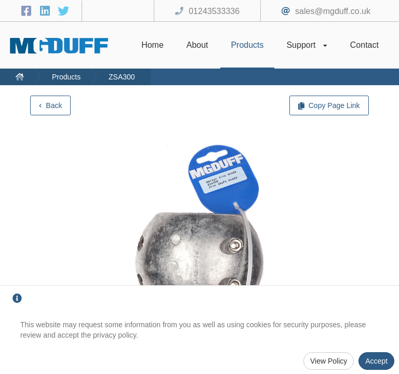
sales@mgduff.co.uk (332, 11)
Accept (376, 361)
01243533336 (214, 11)
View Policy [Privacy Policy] (328, 361)
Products (66, 77)
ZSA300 (122, 77)
